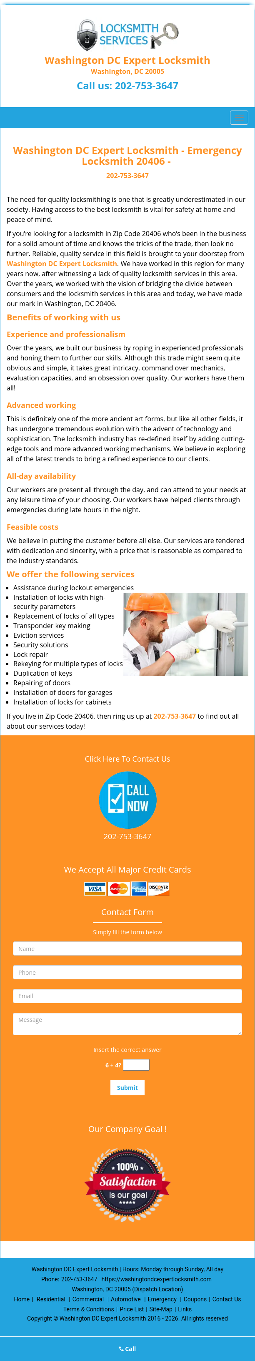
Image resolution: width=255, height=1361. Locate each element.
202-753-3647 (146, 85)
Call (127, 1349)
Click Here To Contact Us (127, 759)
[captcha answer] (136, 1065)
